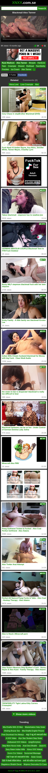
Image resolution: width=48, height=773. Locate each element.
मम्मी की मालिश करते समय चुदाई (34, 761)
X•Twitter (12, 75)
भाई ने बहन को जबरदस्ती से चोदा (18, 757)
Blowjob (32, 63)
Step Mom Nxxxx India (11, 746)
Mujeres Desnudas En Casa (35, 764)
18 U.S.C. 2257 (34, 771)
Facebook (22, 75)
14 (36, 46)
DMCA (23, 771)
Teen (4, 66)
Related (14, 80)
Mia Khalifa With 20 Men (13, 727)
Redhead (30, 66)
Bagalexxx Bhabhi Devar (11, 764)
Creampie (12, 66)
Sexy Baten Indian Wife (15, 749)
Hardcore (41, 63)
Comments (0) (30, 80)
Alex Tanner (21, 63)
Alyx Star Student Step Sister (30, 738)
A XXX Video (11, 738)
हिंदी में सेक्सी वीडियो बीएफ (11, 761)
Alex (37, 84)
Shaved (21, 66)
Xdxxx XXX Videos (34, 749)
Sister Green (36, 757)
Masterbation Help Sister (35, 727)
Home (10, 771)
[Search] (19, 8)
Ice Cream (15, 69)
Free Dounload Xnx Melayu (13, 735)
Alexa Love (13, 84)
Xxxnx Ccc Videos (14, 753)
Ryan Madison (8, 63)
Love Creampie (26, 84)
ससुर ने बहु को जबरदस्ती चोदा (36, 735)
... (34, 69)
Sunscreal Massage (32, 753)
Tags (17, 771)
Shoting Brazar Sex (12, 731)
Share (4, 75)
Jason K (42, 746)
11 (43, 46)
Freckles (5, 69)
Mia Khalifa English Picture (33, 731)
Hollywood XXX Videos (16, 742)
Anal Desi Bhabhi (30, 746)
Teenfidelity (40, 66)
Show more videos (24, 714)
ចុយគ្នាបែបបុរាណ (34, 742)
